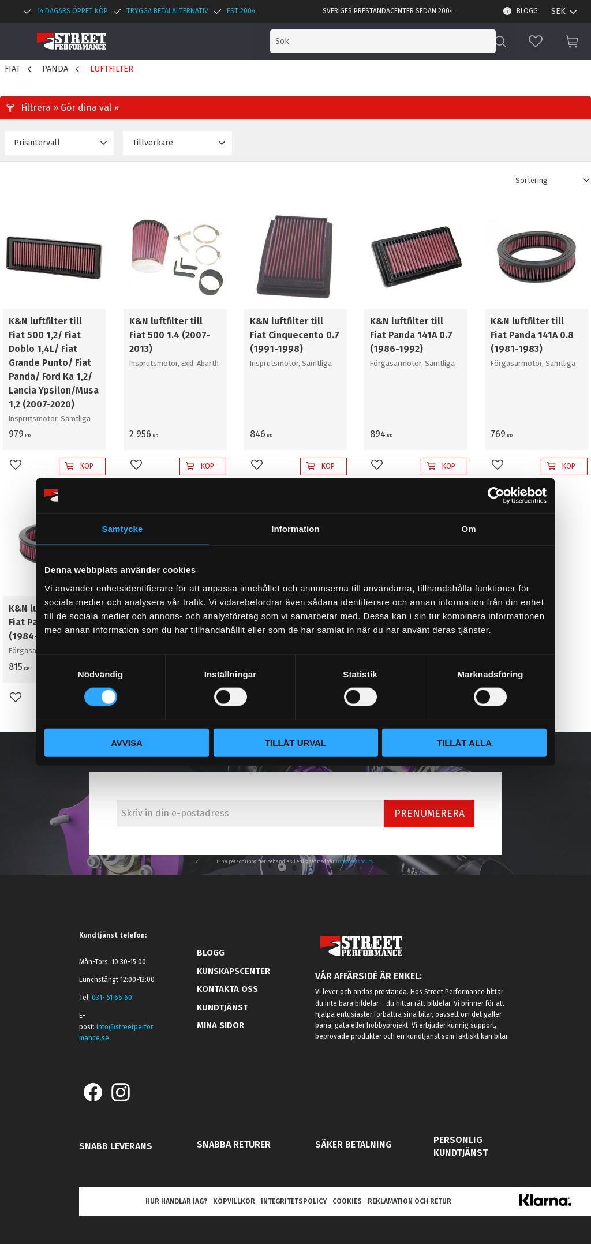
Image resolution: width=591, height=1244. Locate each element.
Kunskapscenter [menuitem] (233, 971)
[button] (535, 41)
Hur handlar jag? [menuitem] (176, 1201)
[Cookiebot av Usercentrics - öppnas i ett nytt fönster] (496, 495)
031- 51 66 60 (112, 998)
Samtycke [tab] (122, 529)
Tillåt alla (464, 742)
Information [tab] (295, 529)
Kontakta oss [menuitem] (227, 989)
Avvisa (127, 742)
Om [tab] (468, 529)
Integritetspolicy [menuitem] (294, 1201)
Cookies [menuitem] (347, 1201)
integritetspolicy (354, 861)
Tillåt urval (295, 742)
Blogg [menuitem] (527, 11)
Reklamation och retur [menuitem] (409, 1201)
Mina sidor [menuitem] (220, 1025)
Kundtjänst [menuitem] (222, 1007)
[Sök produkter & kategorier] (399, 41)
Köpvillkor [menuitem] (234, 1201)
